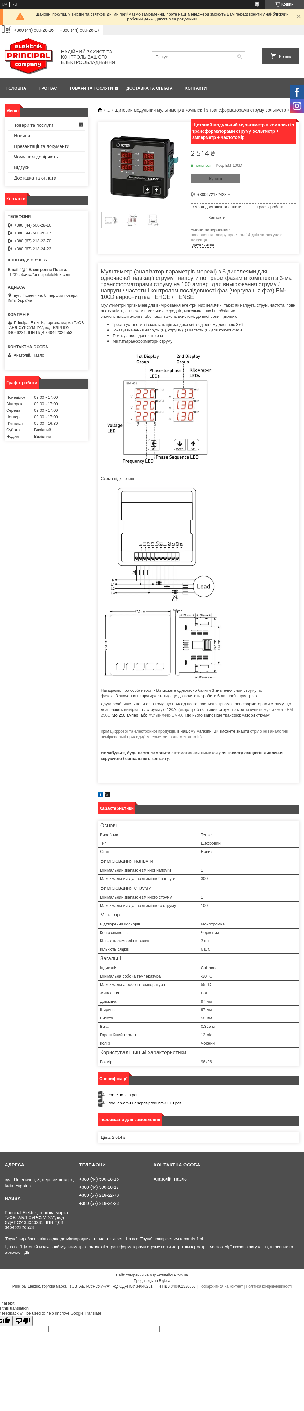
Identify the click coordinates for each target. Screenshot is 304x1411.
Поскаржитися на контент (221, 1286)
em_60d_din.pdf (123, 1095)
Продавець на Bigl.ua (152, 1281)
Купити (215, 178)
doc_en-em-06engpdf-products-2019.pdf (145, 1103)
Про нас (47, 88)
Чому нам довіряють (36, 156)
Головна (16, 88)
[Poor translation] (23, 1321)
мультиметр (275, 709)
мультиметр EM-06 (166, 715)
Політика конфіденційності (269, 1286)
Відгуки (21, 167)
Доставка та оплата (150, 88)
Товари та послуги (91, 88)
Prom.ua (181, 1275)
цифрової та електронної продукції (142, 731)
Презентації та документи (41, 146)
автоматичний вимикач (195, 753)
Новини (22, 135)
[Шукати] (239, 56)
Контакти (196, 88)
